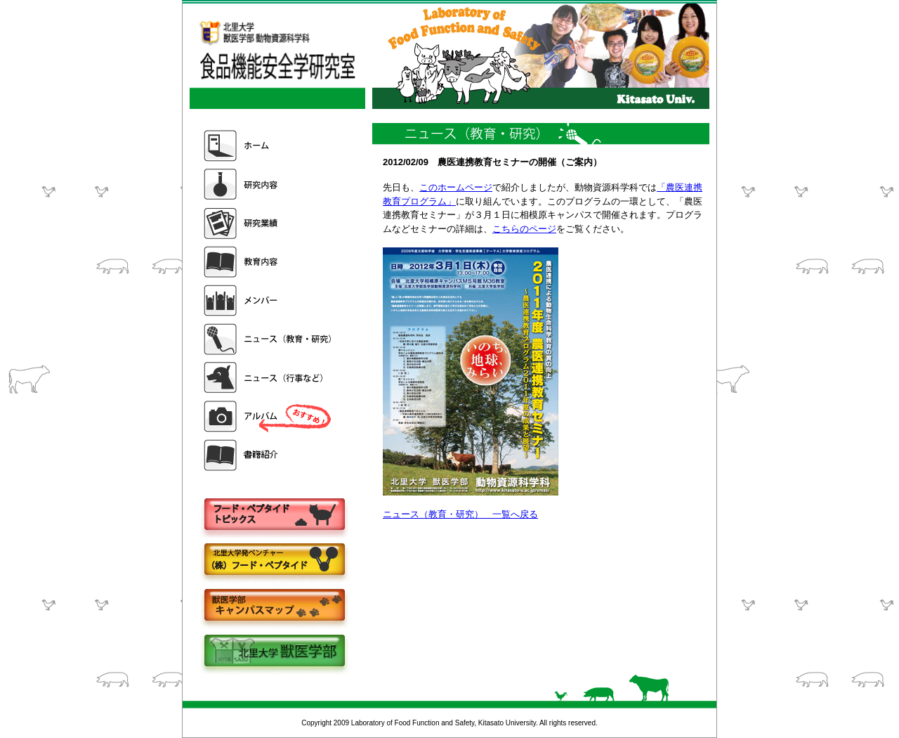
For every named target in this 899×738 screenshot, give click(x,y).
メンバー (269, 300)
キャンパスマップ (274, 606)
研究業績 (269, 223)
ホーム (269, 146)
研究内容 (269, 184)
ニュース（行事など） (269, 378)
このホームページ (455, 187)
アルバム (269, 416)
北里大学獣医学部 (274, 652)
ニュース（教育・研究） (269, 339)
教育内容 (269, 262)
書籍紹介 (269, 455)
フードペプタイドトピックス (274, 515)
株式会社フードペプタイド (274, 560)
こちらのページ (524, 229)
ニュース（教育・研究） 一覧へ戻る (460, 514)
